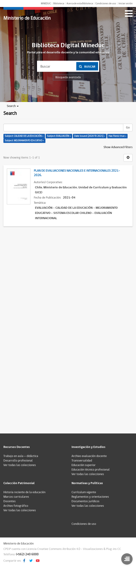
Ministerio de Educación (27, 18)
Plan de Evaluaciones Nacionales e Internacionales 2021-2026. (77, 173)
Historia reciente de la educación (24, 492)
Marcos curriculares (16, 497)
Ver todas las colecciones (19, 465)
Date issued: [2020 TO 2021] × (89, 136)
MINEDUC (46, 3)
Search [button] (13, 106)
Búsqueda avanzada (68, 77)
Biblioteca (58, 3)
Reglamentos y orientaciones (90, 497)
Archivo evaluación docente (89, 456)
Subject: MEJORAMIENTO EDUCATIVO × (24, 140)
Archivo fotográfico (15, 506)
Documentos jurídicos (85, 501)
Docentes (9, 501)
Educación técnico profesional (91, 469)
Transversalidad (82, 460)
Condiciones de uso (105, 3)
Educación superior (84, 465)
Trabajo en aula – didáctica (20, 456)
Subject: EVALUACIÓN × (59, 136)
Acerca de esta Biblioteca (80, 3)
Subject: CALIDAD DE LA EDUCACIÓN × (24, 136)
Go (128, 127)
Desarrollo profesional (18, 460)
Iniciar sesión (126, 3)
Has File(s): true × (117, 136)
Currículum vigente (84, 492)
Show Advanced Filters (118, 147)
